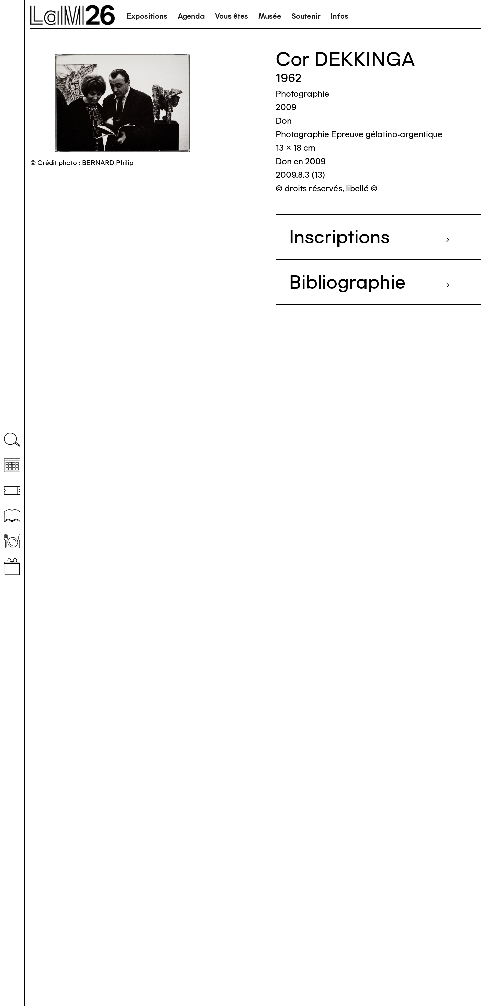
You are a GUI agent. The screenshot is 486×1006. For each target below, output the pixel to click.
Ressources (12, 516)
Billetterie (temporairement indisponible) (12, 490)
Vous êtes (231, 16)
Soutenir (306, 16)
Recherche (12, 439)
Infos (339, 16)
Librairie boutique (12, 566)
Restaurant (12, 541)
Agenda (191, 16)
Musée (269, 16)
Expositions (147, 16)
